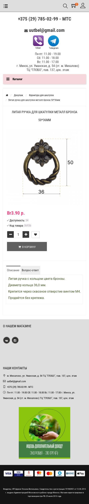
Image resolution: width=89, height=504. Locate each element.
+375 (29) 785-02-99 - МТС (44, 19)
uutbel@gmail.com (47, 30)
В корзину (27, 247)
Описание (13, 270)
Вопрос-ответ (30, 270)
